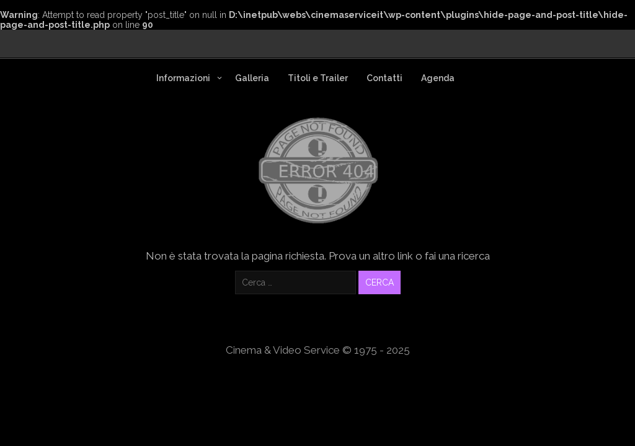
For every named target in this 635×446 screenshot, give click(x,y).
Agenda (438, 78)
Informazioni (183, 78)
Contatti (384, 78)
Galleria (252, 78)
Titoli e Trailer (318, 78)
